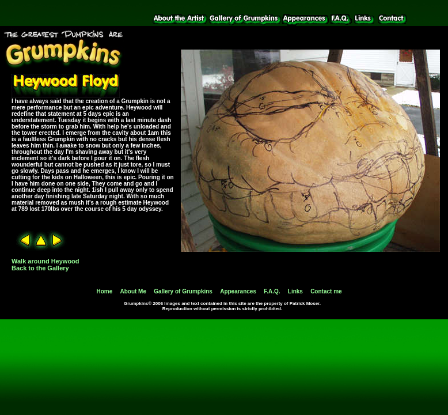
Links (295, 291)
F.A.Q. (272, 291)
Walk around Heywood (45, 261)
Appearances (238, 291)
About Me (133, 291)
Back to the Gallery (40, 268)
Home (104, 291)
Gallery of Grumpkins (183, 291)
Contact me (325, 291)
